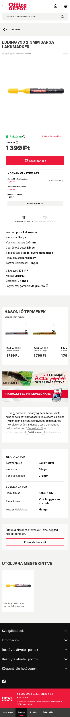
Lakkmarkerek (13, 29)
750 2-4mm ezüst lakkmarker (14, 350)
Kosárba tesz (35, 161)
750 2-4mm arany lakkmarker (41, 350)
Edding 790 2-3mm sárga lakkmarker (14, 604)
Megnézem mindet (15, 317)
